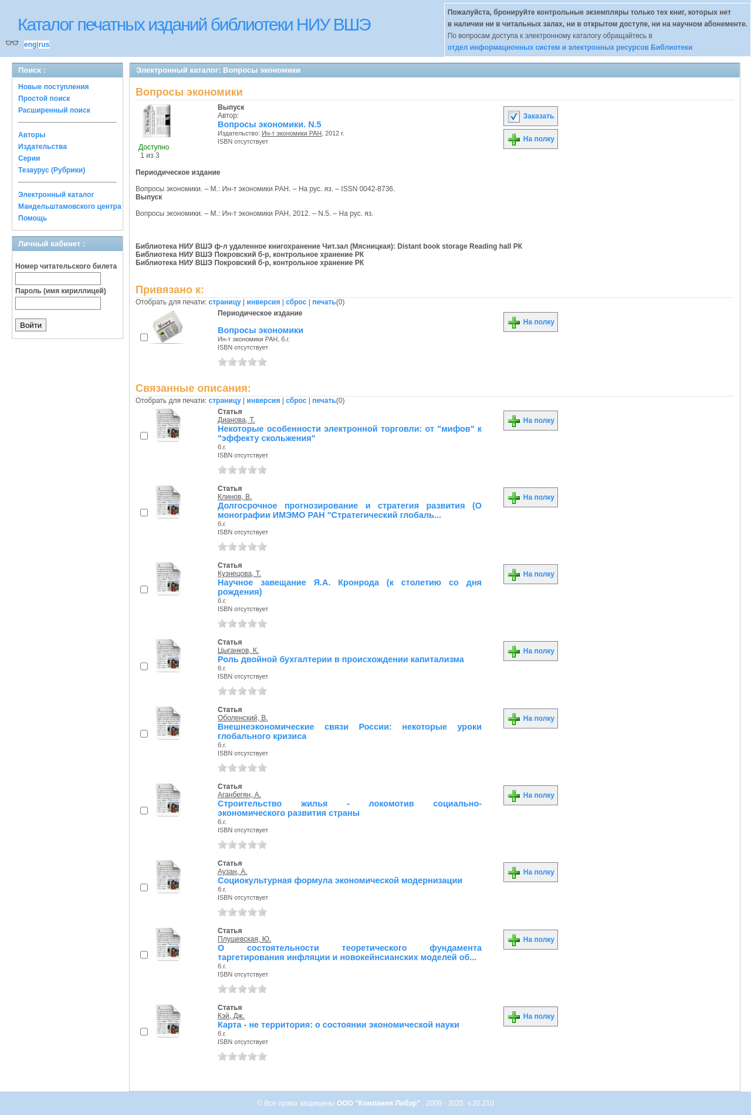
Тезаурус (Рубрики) (51, 170)
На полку (530, 139)
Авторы (32, 135)
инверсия (263, 302)
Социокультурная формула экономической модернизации (340, 880)
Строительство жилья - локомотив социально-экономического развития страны (350, 808)
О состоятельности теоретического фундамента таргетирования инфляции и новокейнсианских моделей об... (350, 952)
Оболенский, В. (243, 718)
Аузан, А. (233, 871)
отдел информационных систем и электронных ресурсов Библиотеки (570, 47)
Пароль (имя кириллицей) (60, 291)
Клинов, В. (235, 497)
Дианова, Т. (236, 420)
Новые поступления (53, 87)
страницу (225, 302)
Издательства (42, 147)
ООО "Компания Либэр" (379, 1103)
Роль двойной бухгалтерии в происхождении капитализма (341, 659)
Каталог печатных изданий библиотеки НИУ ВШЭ (194, 24)
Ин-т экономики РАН (292, 133)
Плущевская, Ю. (244, 939)
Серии (29, 158)
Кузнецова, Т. (239, 574)
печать (324, 302)
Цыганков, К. (238, 650)
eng (30, 44)
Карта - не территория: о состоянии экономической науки (338, 1024)
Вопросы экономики (260, 330)
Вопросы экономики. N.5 (270, 124)
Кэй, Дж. (231, 1016)
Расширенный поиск (54, 110)
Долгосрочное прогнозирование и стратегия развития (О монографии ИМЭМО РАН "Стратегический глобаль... (350, 510)
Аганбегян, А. (239, 795)
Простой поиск (44, 98)
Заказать (530, 116)
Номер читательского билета (66, 266)
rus (43, 44)
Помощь (32, 218)
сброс (296, 302)
